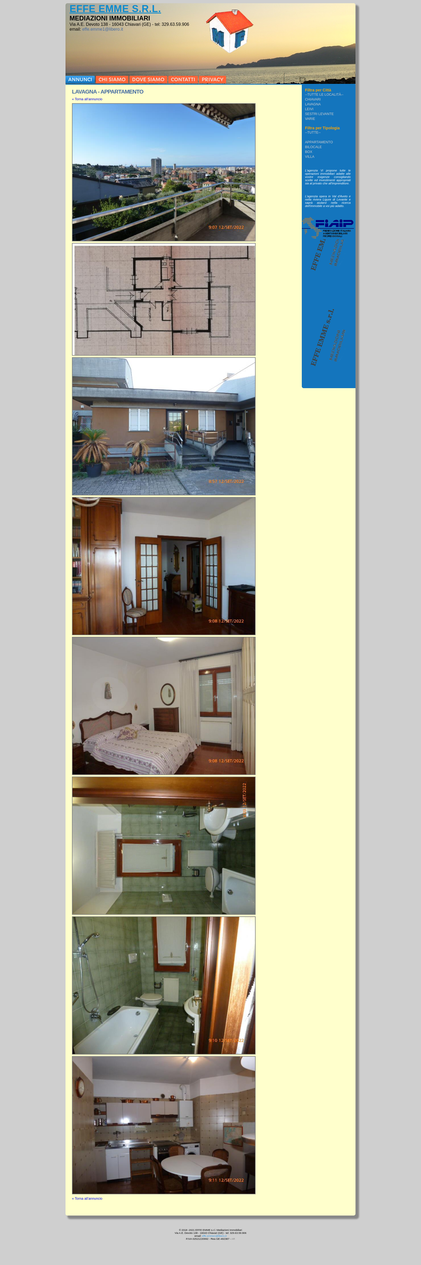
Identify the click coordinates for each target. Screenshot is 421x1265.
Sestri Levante (319, 114)
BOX (308, 152)
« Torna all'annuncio (87, 99)
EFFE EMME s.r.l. (115, 8)
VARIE (310, 119)
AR (233, 1238)
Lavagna (313, 104)
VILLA (309, 157)
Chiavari (313, 99)
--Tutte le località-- (324, 94)
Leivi (309, 109)
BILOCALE (313, 147)
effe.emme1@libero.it (102, 29)
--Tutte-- (313, 132)
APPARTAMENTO (319, 142)
